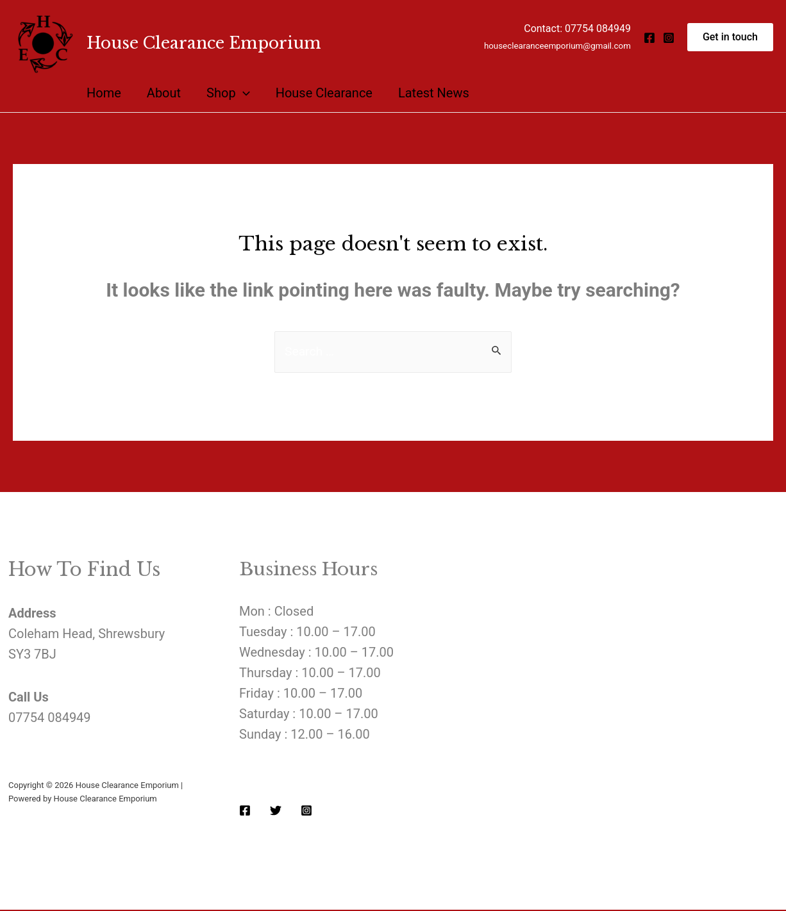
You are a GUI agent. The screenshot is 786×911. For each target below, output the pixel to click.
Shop (228, 93)
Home (104, 93)
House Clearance (324, 93)
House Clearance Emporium (204, 43)
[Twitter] (275, 811)
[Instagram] (668, 38)
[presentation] (243, 93)
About (164, 93)
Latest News (433, 93)
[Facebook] (649, 38)
